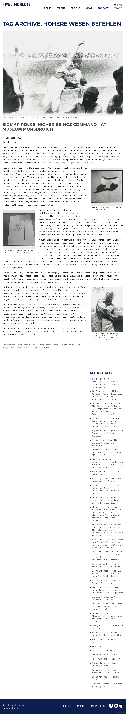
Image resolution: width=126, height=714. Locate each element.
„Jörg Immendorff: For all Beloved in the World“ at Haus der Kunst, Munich (106, 573)
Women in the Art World (105, 655)
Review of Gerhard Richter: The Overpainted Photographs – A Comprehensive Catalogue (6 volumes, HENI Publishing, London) (107, 408)
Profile (75, 8)
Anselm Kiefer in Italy (105, 646)
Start (48, 8)
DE (115, 5)
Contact (103, 8)
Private (118, 8)
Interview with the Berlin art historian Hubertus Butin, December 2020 (106, 500)
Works (61, 8)
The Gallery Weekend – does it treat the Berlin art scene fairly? (107, 606)
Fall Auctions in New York (106, 659)
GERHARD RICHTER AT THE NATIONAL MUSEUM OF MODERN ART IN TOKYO (106, 452)
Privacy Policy (97, 706)
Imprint (81, 706)
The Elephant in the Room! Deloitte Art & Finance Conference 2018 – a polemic (107, 590)
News (89, 8)
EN (120, 5)
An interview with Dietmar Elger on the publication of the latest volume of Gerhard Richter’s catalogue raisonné (107, 530)
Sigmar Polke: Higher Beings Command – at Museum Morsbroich (54, 127)
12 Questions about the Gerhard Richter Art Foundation (105, 443)
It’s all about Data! (103, 650)
